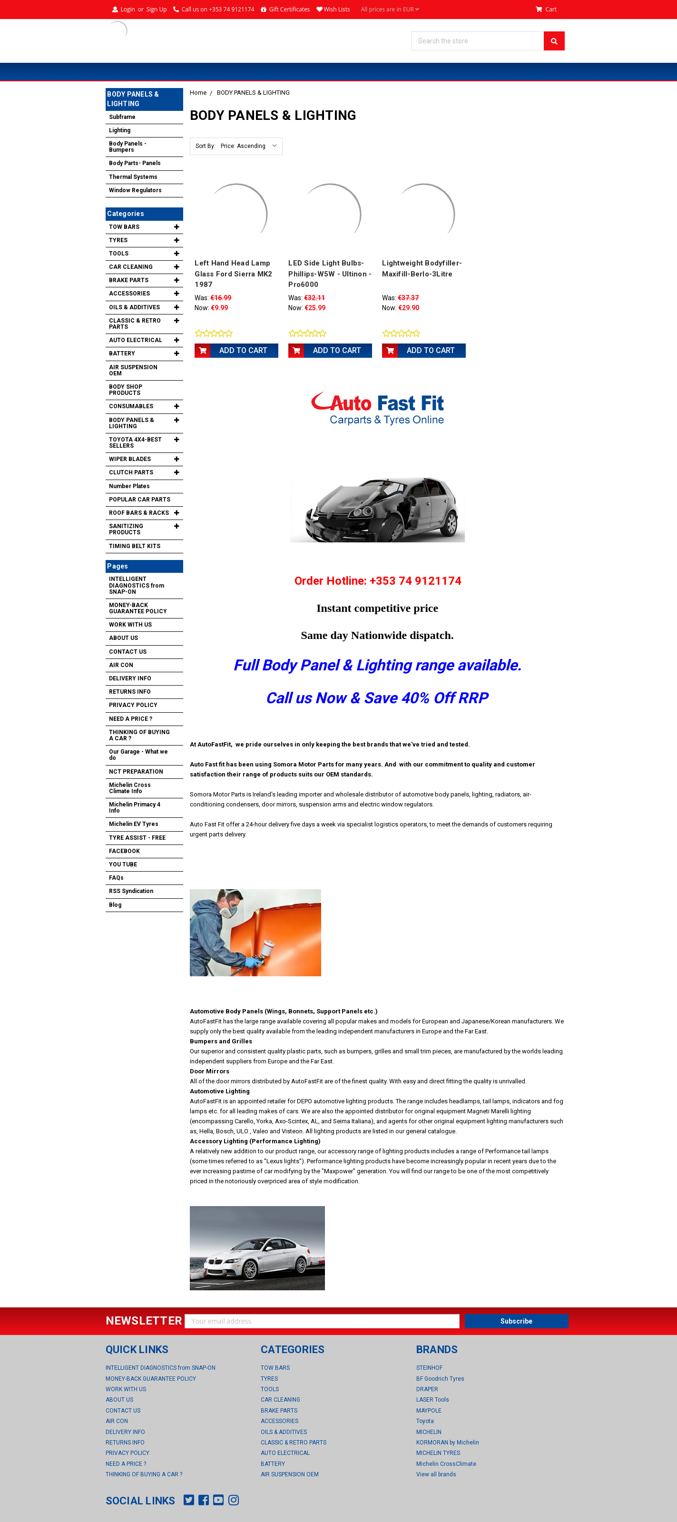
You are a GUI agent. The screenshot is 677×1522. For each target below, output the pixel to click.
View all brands (436, 1474)
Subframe (122, 117)
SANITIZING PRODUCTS (126, 529)
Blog (115, 905)
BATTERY (122, 353)
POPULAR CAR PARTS (139, 499)
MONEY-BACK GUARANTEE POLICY (138, 608)
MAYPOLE (429, 1410)
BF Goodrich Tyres (440, 1378)
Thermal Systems (133, 177)
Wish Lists (337, 9)
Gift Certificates (289, 9)
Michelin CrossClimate (446, 1463)
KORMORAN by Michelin (447, 1442)
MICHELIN (429, 1431)
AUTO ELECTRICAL (135, 340)
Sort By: (206, 146)
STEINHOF (429, 1368)
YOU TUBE (123, 864)
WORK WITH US (130, 624)
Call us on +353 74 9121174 (218, 9)
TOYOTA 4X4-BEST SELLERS (135, 442)
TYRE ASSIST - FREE (137, 838)
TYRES (118, 240)
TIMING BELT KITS (134, 546)
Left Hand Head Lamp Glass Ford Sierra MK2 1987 (233, 274)
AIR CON (121, 665)
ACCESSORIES (129, 293)
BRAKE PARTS (128, 280)
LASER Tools (432, 1399)
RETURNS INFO (130, 691)
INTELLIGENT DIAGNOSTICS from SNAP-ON (136, 585)
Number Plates (129, 486)
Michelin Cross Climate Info (130, 788)
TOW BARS (124, 227)
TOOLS (118, 253)
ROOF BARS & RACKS (139, 513)
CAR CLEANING (131, 267)
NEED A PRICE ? (130, 719)
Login (127, 9)
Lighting (119, 130)
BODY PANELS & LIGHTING (253, 92)
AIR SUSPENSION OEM (133, 370)
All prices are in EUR (390, 9)
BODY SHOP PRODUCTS (125, 389)
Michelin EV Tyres (133, 824)
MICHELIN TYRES (438, 1453)
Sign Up (157, 9)
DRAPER (427, 1388)
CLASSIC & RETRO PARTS (135, 323)
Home (198, 92)
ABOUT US (123, 638)
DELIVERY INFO (130, 678)
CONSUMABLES (131, 406)
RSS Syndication (131, 891)
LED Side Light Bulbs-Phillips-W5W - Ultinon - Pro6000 (330, 274)
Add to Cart (243, 350)
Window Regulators (135, 190)
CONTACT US (128, 651)
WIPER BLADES (130, 459)
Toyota (425, 1421)
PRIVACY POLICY (133, 705)
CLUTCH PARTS (131, 472)
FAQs (116, 877)
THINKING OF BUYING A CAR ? (139, 735)
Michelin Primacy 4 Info (134, 807)
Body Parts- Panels (135, 163)
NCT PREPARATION (136, 771)
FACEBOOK (124, 851)
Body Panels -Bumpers (128, 146)
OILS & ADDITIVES (134, 307)
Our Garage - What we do (138, 754)
